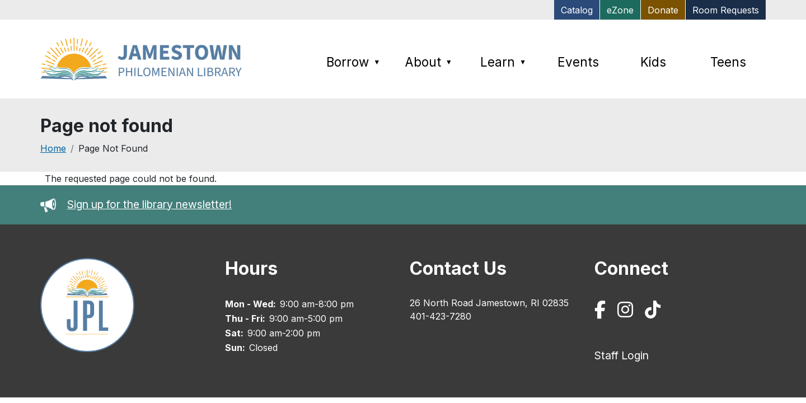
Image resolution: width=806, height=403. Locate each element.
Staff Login (621, 355)
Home (53, 148)
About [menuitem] (428, 61)
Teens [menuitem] (728, 61)
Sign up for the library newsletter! (149, 204)
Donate (663, 10)
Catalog (577, 10)
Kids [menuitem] (653, 61)
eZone (620, 10)
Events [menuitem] (578, 61)
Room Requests (725, 10)
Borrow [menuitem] (353, 61)
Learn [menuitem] (503, 61)
